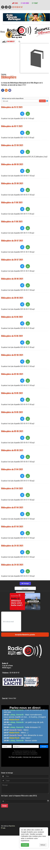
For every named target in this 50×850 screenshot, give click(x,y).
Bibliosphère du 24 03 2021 (12, 547)
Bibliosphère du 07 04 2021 (12, 509)
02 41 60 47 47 (17, 7)
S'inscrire (42, 100)
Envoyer (4, 807)
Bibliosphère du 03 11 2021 (12, 125)
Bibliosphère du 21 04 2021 (12, 470)
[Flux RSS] (6, 90)
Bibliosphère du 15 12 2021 (12, 106)
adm (3, 829)
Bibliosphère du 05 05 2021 (12, 432)
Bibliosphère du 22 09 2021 (12, 144)
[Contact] (9, 90)
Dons (15, 3)
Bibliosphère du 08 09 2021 (12, 165)
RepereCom (12, 827)
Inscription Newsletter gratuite (25, 636)
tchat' (35, 3)
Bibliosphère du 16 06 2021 (12, 318)
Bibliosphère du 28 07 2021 (12, 242)
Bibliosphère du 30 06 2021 (12, 280)
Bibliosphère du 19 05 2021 (12, 394)
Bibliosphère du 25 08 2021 (12, 184)
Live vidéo (25, 3)
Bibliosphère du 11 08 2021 (12, 203)
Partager (25, 585)
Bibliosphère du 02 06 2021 (12, 356)
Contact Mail (12, 700)
